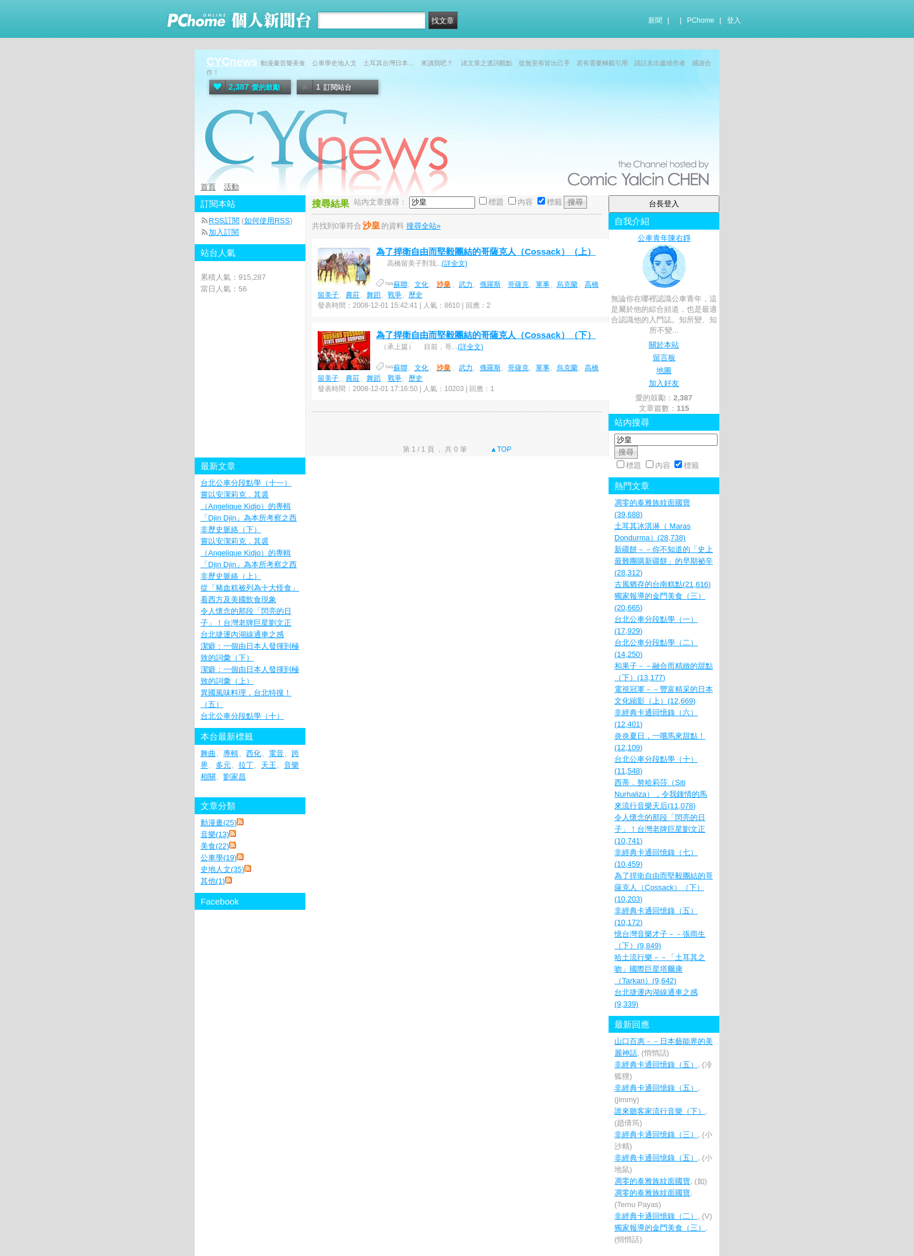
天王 (268, 765)
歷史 (416, 295)
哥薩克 (518, 284)
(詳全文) (454, 263)
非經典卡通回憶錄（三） (656, 1134)
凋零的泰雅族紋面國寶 (652, 1181)
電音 (276, 753)
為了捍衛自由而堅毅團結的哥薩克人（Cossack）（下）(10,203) (663, 887)
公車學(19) (219, 857)
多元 (223, 765)
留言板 (664, 357)
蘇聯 (400, 284)
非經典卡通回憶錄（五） (656, 1064)
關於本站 (664, 344)
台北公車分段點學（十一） (246, 483)
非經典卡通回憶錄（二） (656, 1216)
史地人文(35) (222, 869)
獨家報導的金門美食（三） (659, 1227)
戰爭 (395, 295)
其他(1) (213, 881)
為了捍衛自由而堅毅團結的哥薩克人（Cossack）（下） (486, 335)
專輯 (230, 753)
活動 (231, 186)
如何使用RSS (267, 220)
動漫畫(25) (219, 822)
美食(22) (215, 846)
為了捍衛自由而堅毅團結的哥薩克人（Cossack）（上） (486, 251)
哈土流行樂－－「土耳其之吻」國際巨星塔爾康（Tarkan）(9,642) (659, 969)
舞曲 (208, 753)
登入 (734, 20)
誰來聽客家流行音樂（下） (659, 1111)
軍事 (543, 284)
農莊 (353, 295)
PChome (700, 20)
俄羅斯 (490, 284)
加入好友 (664, 383)
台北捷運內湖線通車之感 (242, 634)
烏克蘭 (567, 284)
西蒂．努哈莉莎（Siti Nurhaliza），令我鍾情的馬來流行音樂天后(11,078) (660, 794)
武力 (466, 284)
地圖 (664, 370)
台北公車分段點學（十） (242, 716)
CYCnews (232, 61)
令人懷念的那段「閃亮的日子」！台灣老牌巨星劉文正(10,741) (659, 829)
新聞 (655, 20)
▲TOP (500, 449)
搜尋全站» (423, 225)
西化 (253, 753)
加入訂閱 (224, 232)
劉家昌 (234, 776)
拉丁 (246, 765)
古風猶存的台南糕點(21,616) (662, 584)
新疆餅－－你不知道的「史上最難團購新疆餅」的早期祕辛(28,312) (663, 561)
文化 (421, 284)
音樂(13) (215, 834)
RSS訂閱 (224, 220)
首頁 (208, 186)
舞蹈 (374, 295)
